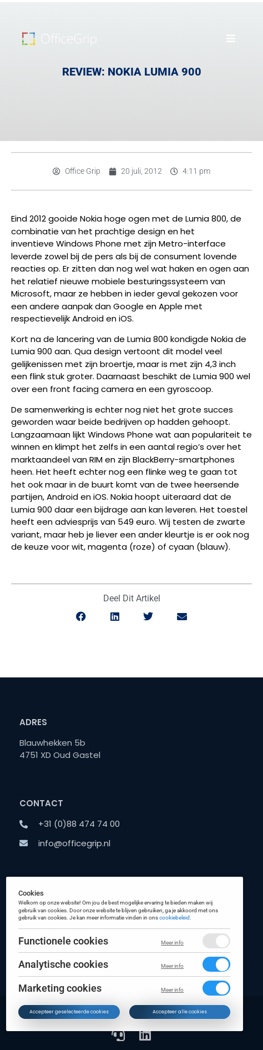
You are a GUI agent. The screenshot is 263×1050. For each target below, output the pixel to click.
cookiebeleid (175, 918)
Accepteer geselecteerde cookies (69, 1011)
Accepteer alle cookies (180, 1011)
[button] (231, 38)
